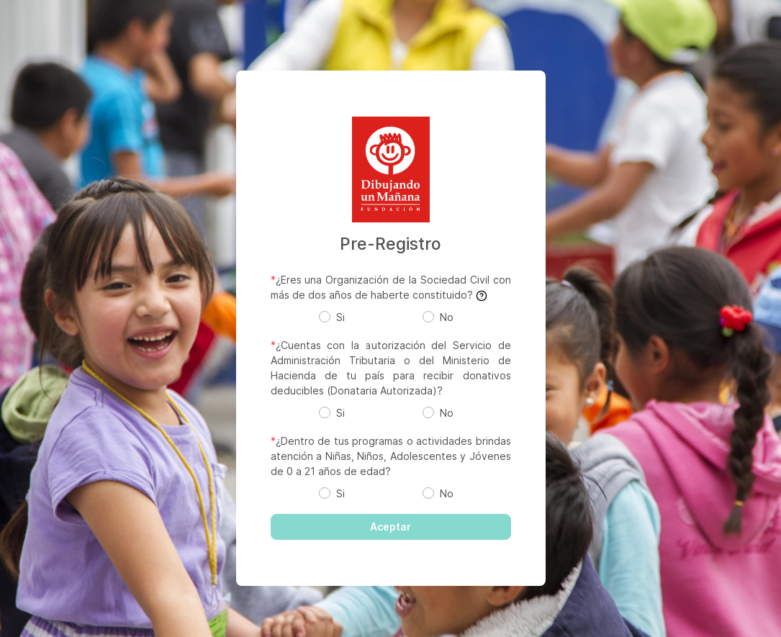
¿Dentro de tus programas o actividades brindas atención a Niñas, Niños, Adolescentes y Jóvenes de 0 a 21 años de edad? (391, 456)
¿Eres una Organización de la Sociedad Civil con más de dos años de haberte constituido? (391, 287)
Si (340, 317)
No (446, 317)
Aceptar (390, 526)
